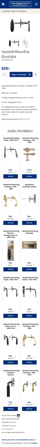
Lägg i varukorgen (21, 74)
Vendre (34, 443)
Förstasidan (5, 11)
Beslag (13, 11)
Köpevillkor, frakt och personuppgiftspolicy (18, 440)
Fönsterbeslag (21, 11)
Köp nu (10, 176)
